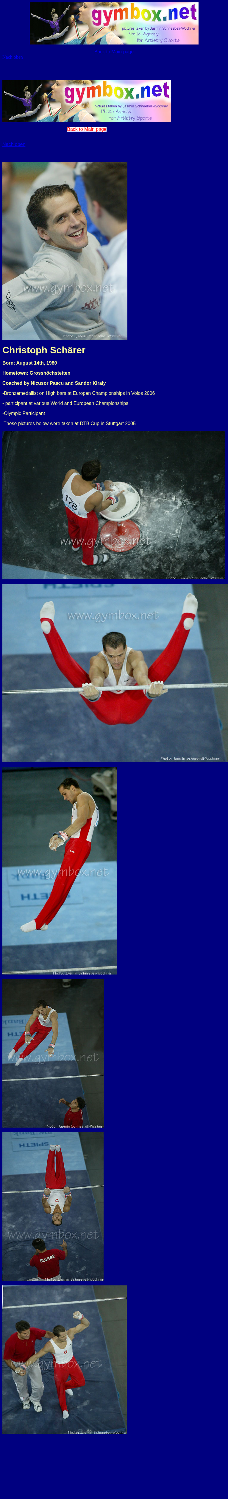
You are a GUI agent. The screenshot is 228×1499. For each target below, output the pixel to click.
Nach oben (12, 57)
